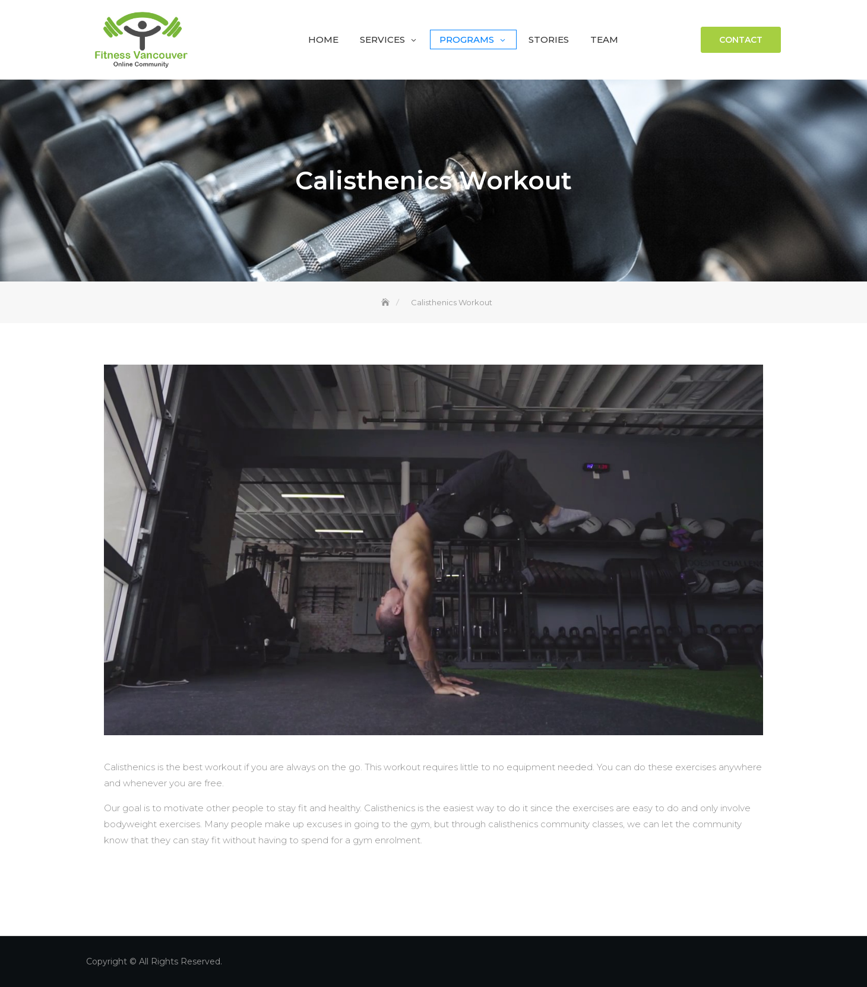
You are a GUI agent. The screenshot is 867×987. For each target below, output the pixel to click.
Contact (740, 39)
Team (604, 39)
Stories (549, 39)
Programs (466, 39)
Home (323, 39)
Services (382, 39)
